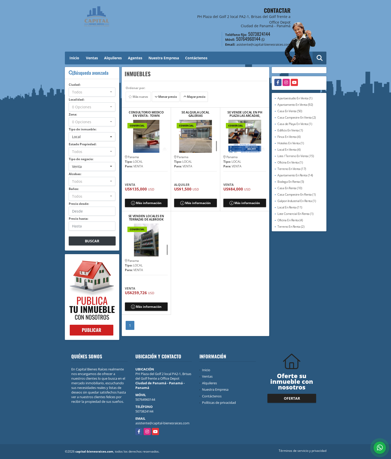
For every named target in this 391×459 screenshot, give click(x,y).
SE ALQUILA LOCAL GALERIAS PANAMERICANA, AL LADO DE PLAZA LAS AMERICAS (195, 114)
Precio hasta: (78, 218)
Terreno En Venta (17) (291, 169)
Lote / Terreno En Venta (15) (295, 156)
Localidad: (76, 99)
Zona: (73, 114)
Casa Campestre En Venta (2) (296, 117)
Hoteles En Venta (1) (290, 143)
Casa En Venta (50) (289, 111)
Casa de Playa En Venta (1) (294, 124)
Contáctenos (196, 57)
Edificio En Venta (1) (290, 130)
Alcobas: (75, 174)
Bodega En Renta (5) (290, 181)
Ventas (92, 57)
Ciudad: (75, 84)
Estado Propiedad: (82, 144)
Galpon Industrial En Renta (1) (296, 201)
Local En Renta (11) (289, 207)
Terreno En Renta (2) (290, 226)
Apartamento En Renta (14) (295, 175)
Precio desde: (79, 204)
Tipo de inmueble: (82, 129)
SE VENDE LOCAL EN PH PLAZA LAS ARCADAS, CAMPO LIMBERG (244, 114)
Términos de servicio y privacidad (302, 450)
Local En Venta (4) (288, 149)
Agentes (135, 57)
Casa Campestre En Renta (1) (296, 194)
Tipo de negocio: (81, 159)
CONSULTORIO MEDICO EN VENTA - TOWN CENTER (146, 114)
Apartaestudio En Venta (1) (294, 98)
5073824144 (259, 34)
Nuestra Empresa (163, 57)
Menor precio (166, 96)
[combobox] (92, 92)
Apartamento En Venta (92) (295, 104)
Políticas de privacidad (219, 402)
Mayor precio (194, 96)
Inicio (74, 57)
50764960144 (248, 38)
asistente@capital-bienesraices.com (162, 423)
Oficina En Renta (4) (290, 220)
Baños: (74, 189)
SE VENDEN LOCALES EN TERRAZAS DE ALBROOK (146, 217)
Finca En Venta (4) (288, 137)
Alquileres (113, 57)
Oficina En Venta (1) (290, 162)
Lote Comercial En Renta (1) (295, 214)
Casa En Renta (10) (289, 188)
